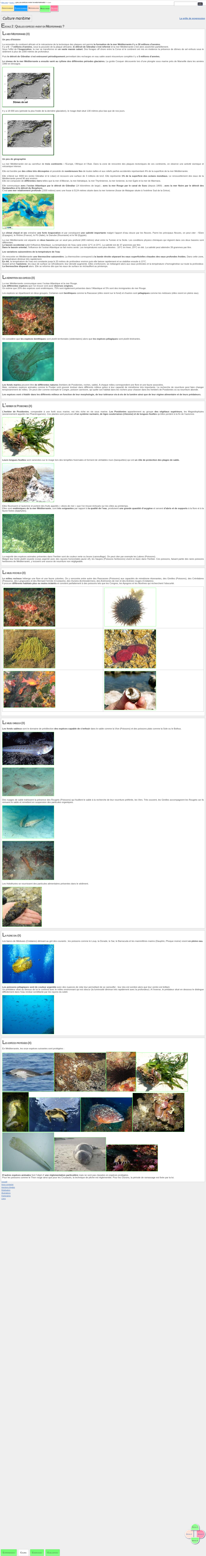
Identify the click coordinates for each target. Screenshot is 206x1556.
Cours (23, 1552)
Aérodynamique (7, 8)
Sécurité (54, 8)
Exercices (37, 1552)
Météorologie (34, 8)
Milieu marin (44, 8)
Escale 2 (11, 2)
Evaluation (52, 1552)
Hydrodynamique (21, 8)
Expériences (9, 1552)
